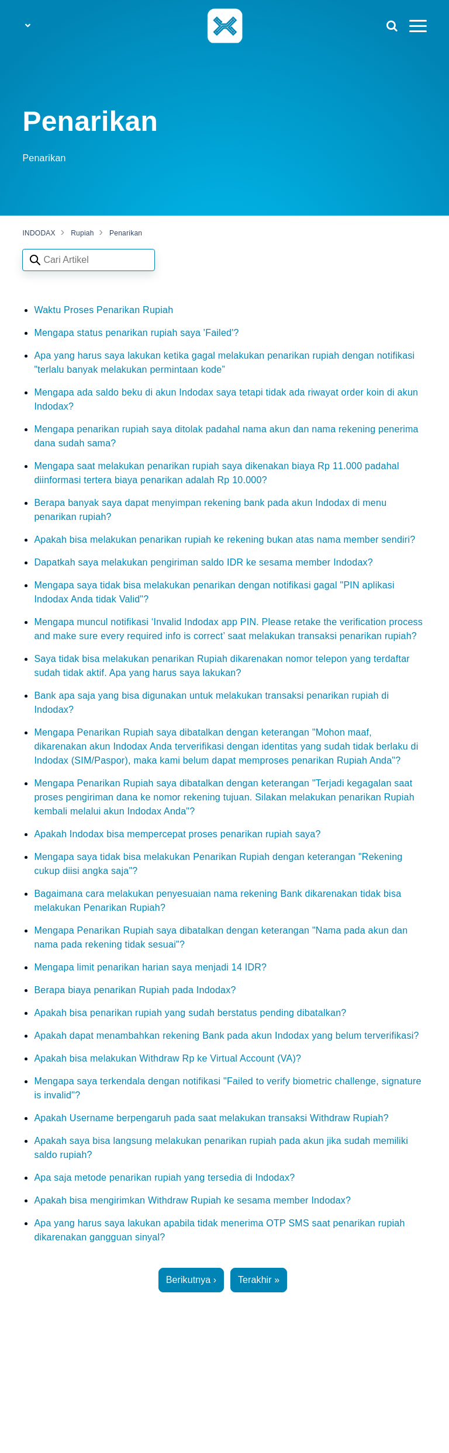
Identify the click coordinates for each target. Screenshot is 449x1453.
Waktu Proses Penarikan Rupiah (103, 310)
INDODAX (38, 233)
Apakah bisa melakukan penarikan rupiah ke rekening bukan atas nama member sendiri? (224, 540)
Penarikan (125, 233)
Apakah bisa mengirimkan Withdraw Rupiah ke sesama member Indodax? (192, 1200)
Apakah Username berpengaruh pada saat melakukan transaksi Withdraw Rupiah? (211, 1118)
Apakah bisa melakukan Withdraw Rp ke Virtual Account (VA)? (167, 1058)
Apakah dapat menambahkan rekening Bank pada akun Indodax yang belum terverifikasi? (226, 1036)
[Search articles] (88, 260)
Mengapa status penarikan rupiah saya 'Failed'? (136, 333)
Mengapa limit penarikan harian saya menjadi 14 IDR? (150, 967)
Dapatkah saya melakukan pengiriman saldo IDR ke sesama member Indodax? (203, 562)
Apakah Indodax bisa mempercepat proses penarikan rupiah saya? (177, 834)
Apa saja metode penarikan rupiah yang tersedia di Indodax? (164, 1177)
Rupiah (82, 233)
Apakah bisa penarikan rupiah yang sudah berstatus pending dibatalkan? (190, 1013)
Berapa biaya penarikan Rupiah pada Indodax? (135, 990)
